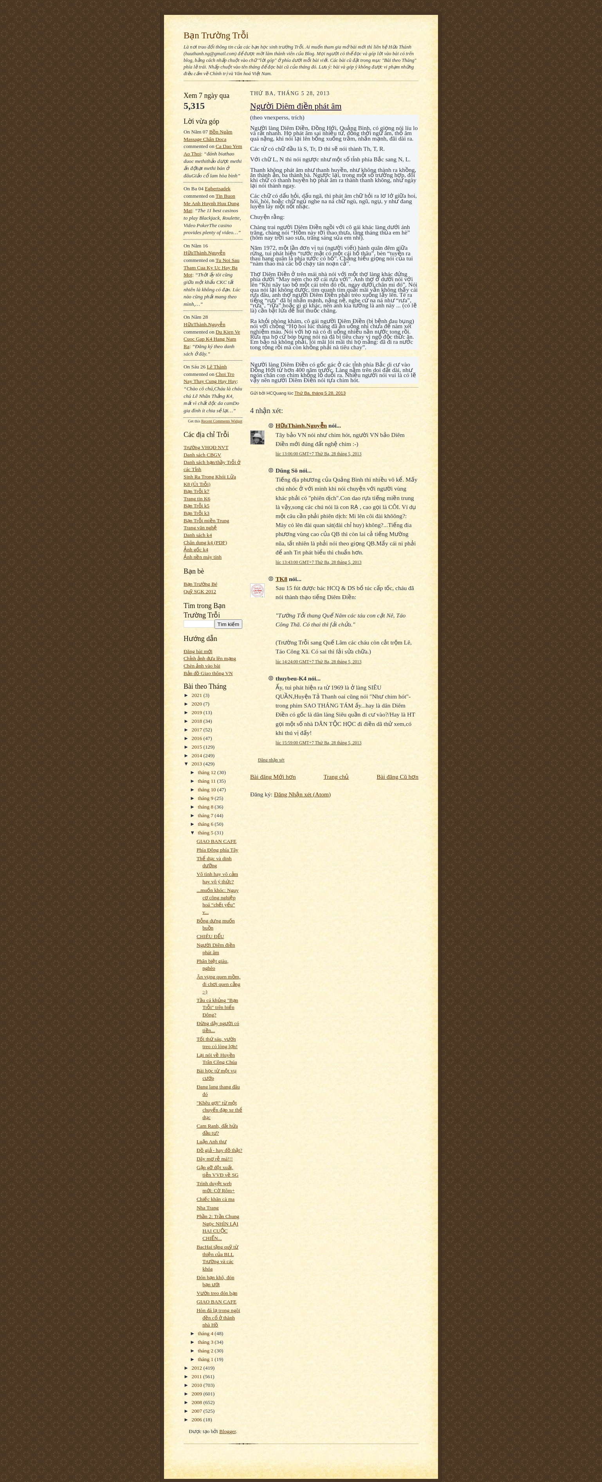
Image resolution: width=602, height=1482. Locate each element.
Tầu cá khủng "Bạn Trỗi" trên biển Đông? (217, 1007)
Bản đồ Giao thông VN (208, 673)
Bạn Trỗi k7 (196, 491)
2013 (198, 764)
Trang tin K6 (197, 499)
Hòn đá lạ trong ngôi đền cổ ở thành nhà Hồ (218, 1317)
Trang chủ (336, 776)
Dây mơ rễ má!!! (214, 1159)
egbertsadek (218, 188)
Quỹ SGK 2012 (200, 591)
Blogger (227, 1431)
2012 (198, 1368)
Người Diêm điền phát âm (296, 106)
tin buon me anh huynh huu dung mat (211, 203)
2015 (198, 747)
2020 (198, 704)
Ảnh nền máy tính (203, 557)
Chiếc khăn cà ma (215, 1199)
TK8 (281, 579)
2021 (198, 695)
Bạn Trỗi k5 (196, 506)
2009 (198, 1394)
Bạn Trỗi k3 (196, 513)
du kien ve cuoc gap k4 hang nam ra (212, 339)
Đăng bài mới (198, 651)
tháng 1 (206, 1359)
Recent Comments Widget (221, 421)
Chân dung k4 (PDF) (205, 542)
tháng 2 (206, 1351)
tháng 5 (206, 833)
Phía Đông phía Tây (217, 850)
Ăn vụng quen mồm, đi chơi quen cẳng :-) (218, 984)
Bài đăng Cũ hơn (397, 776)
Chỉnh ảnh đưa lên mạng (210, 658)
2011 (197, 1376)
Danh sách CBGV (202, 455)
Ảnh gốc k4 (196, 549)
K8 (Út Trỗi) (197, 484)
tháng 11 (207, 781)
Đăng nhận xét (271, 760)
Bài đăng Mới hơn (273, 776)
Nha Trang (207, 1208)
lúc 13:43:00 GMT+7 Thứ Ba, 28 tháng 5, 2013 (318, 562)
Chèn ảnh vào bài (202, 666)
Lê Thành (217, 367)
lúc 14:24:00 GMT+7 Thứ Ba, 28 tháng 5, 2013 (318, 661)
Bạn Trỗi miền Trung (206, 520)
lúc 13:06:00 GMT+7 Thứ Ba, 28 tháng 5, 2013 (318, 453)
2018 (198, 721)
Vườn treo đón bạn (216, 1293)
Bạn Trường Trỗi (216, 35)
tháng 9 (206, 798)
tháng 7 (206, 815)
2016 (198, 738)
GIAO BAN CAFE (216, 841)
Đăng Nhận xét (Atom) (302, 794)
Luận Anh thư (211, 1141)
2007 (198, 1411)
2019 (198, 712)
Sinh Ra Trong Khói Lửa (210, 477)
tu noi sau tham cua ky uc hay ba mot (212, 267)
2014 (198, 755)
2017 (198, 730)
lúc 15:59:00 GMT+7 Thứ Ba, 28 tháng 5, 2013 (318, 742)
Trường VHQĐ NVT (206, 447)
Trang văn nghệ (200, 528)
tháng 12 (208, 772)
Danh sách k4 (198, 535)
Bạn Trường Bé (200, 584)
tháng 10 (208, 789)
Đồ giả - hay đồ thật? (219, 1150)
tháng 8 (206, 807)
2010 (198, 1385)
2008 (198, 1402)
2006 (198, 1419)
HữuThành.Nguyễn (204, 253)
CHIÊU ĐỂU (210, 936)
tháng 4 (206, 1333)
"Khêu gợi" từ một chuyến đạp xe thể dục (219, 1110)
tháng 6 (206, 824)
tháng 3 (206, 1342)
